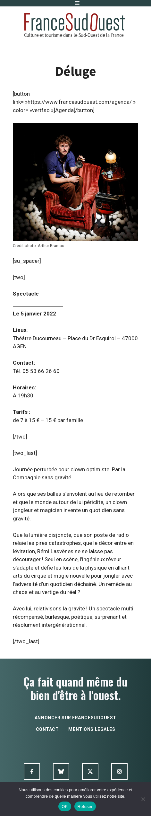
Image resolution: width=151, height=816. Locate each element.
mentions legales (91, 729)
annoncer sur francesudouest (75, 717)
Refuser (85, 806)
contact (47, 729)
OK (65, 806)
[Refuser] (143, 799)
